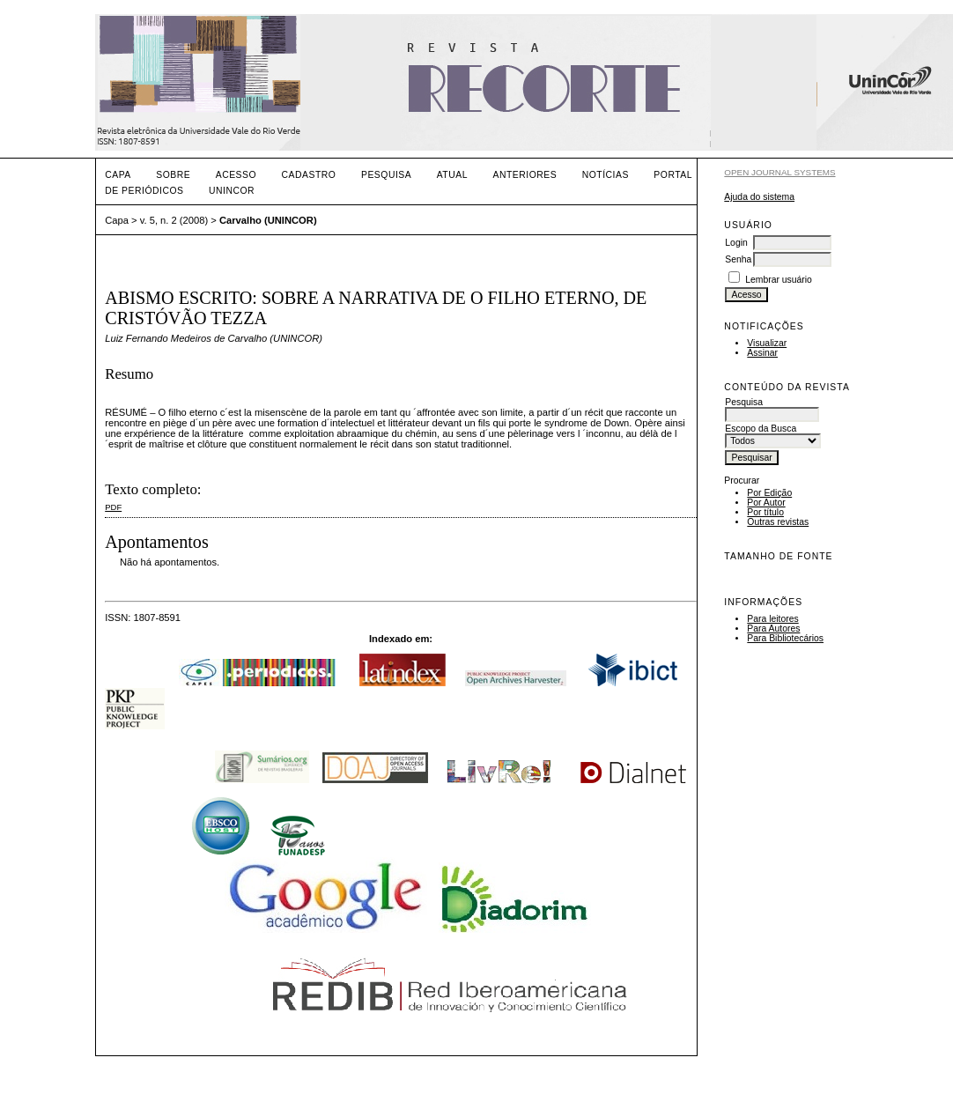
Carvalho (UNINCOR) (268, 220)
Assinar (762, 353)
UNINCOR (232, 191)
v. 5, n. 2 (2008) (174, 220)
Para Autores (773, 628)
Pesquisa (386, 175)
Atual (452, 175)
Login (736, 243)
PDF (113, 507)
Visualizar (767, 343)
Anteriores (524, 175)
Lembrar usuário (778, 280)
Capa (118, 175)
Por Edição (769, 493)
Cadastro (309, 175)
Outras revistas (778, 522)
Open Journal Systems (779, 172)
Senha (738, 259)
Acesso (236, 175)
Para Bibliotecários (785, 638)
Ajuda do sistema (759, 197)
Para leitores (772, 619)
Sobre (173, 175)
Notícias (605, 175)
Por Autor (766, 502)
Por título (765, 512)
